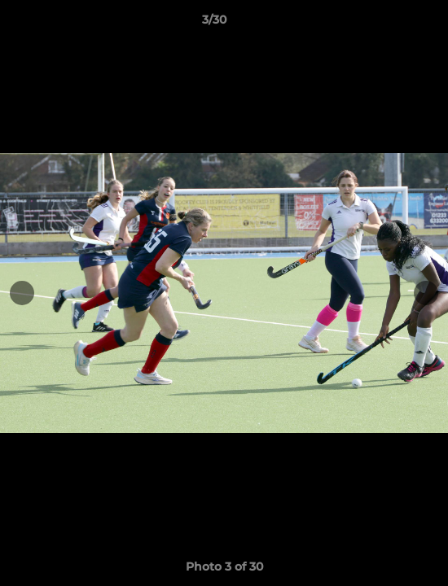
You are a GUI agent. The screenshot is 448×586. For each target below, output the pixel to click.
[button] (389, 23)
